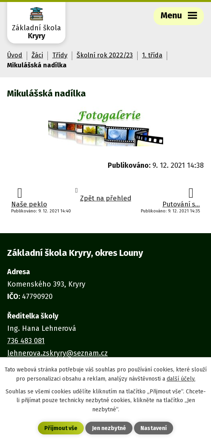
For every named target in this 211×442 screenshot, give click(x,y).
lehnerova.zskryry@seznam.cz (57, 353)
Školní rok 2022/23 (105, 55)
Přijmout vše (60, 428)
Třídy (59, 55)
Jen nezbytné (109, 428)
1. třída (152, 55)
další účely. (181, 378)
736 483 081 (26, 340)
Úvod (14, 55)
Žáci (37, 55)
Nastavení (153, 428)
